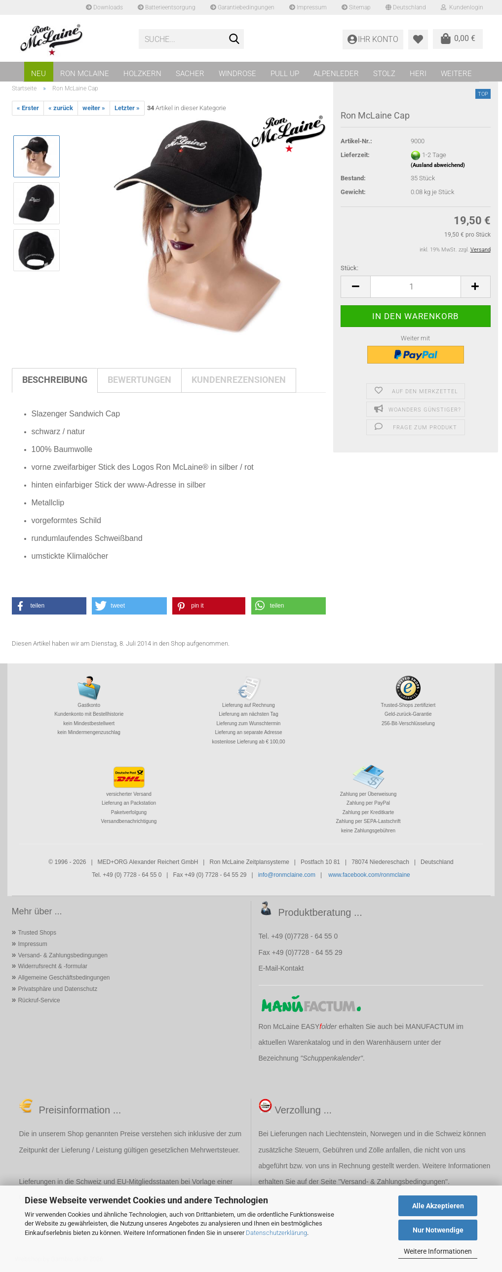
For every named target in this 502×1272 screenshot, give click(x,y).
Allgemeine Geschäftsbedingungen (64, 977)
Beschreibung (54, 379)
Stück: (349, 268)
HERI (418, 73)
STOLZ (384, 73)
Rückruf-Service (39, 1000)
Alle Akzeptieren (438, 1206)
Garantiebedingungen (242, 7)
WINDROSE (237, 73)
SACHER (190, 73)
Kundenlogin (462, 7)
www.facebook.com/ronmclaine (369, 874)
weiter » (93, 108)
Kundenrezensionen (239, 379)
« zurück (60, 108)
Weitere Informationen (438, 1251)
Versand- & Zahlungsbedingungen (62, 955)
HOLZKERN (142, 73)
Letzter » (127, 108)
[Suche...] (234, 39)
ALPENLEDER (336, 73)
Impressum (308, 7)
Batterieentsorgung (166, 7)
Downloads (104, 7)
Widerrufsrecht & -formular (52, 966)
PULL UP (284, 73)
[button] (355, 287)
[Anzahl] (415, 287)
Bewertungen (139, 379)
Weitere (456, 73)
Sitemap (356, 7)
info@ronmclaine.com (286, 874)
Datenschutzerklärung (276, 1232)
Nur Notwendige (438, 1230)
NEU (38, 73)
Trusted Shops (37, 932)
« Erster (28, 108)
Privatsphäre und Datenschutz (57, 988)
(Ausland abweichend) (438, 165)
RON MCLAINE (84, 73)
